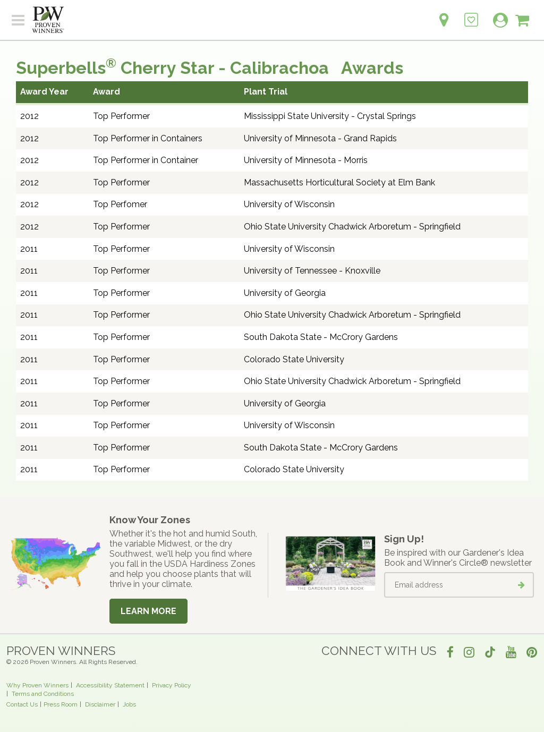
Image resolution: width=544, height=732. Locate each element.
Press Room (61, 704)
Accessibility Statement (110, 685)
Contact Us (22, 704)
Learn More (148, 611)
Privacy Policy (171, 685)
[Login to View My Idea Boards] (471, 14)
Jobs (129, 704)
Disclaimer (100, 704)
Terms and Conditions (43, 693)
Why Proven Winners (37, 685)
